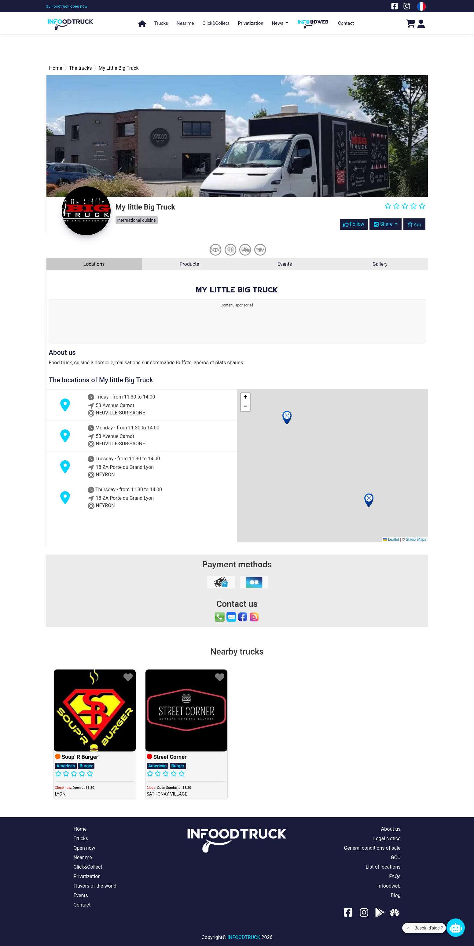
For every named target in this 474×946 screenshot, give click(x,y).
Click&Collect (215, 23)
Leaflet (391, 539)
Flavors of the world (95, 886)
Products (189, 264)
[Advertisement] (237, 49)
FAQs (394, 876)
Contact (346, 23)
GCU (396, 857)
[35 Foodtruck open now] (67, 6)
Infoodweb (389, 886)
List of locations (383, 867)
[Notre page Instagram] (407, 6)
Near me (185, 23)
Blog (396, 895)
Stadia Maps (416, 539)
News (278, 23)
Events (284, 264)
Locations (94, 264)
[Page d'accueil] (70, 22)
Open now (84, 848)
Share (383, 224)
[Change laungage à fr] (421, 6)
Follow (353, 224)
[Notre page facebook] (394, 6)
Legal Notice (386, 838)
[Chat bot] (455, 927)
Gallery (380, 264)
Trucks (161, 23)
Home (80, 829)
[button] (287, 418)
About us (391, 829)
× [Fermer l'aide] (408, 928)
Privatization (250, 23)
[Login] (421, 23)
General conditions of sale (372, 848)
